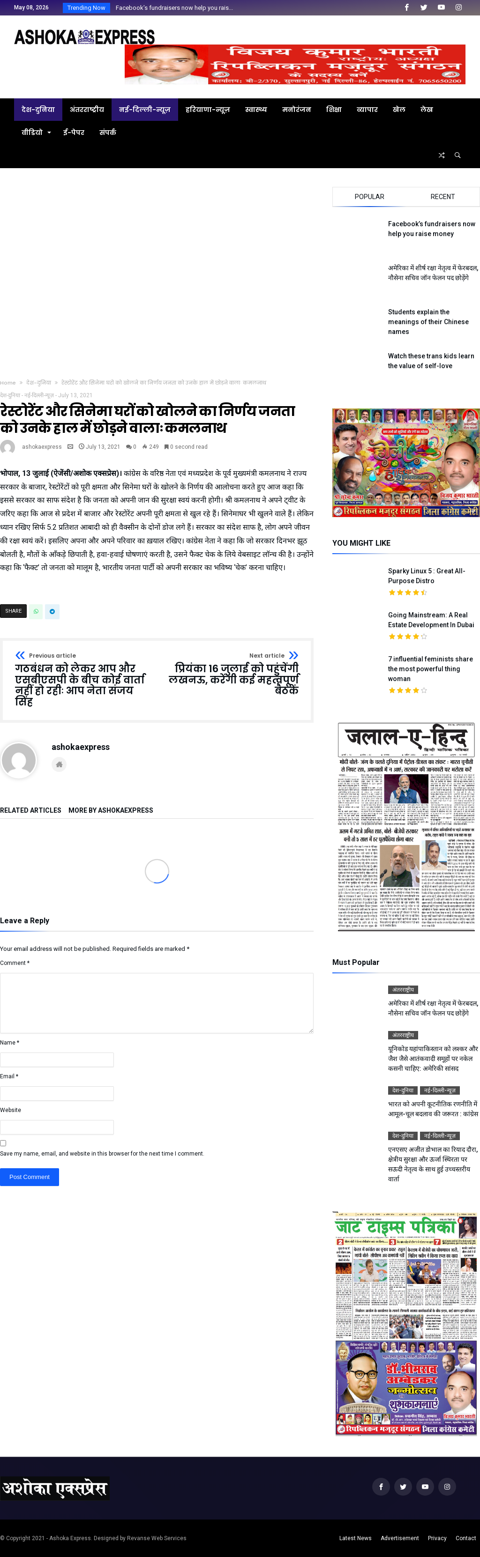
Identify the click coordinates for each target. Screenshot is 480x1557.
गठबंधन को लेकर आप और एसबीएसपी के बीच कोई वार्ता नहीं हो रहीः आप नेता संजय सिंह (83, 680)
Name (9, 1042)
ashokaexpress (42, 447)
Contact (466, 1538)
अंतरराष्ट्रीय (403, 989)
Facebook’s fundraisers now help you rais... (172, 7)
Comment (15, 963)
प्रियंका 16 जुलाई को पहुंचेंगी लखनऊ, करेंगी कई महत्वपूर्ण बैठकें (231, 675)
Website (10, 1110)
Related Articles (30, 810)
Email (9, 1076)
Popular (369, 196)
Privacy (437, 1538)
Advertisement (400, 1538)
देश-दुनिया (38, 382)
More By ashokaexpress (110, 810)
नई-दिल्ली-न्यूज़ (39, 395)
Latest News (355, 1538)
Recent (443, 196)
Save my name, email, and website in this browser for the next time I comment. (102, 1153)
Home (8, 382)
